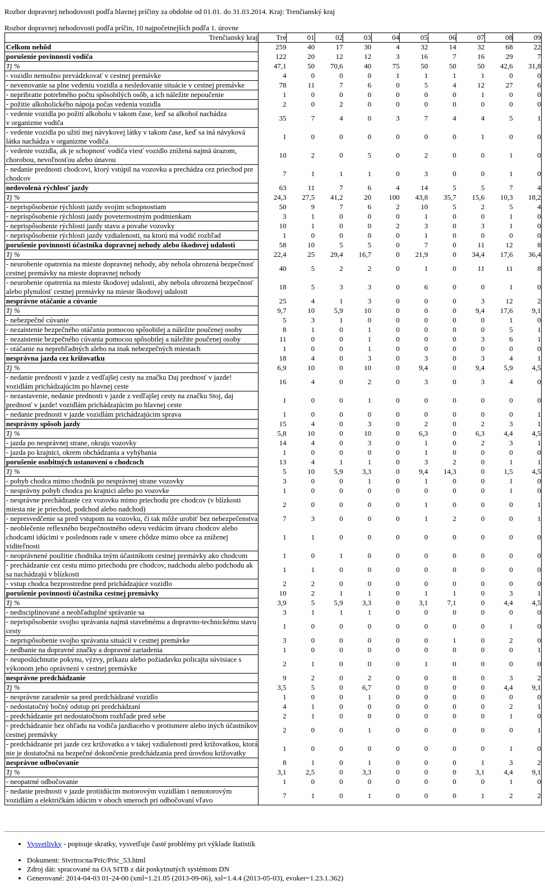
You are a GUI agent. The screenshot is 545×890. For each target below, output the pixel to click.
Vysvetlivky (44, 844)
